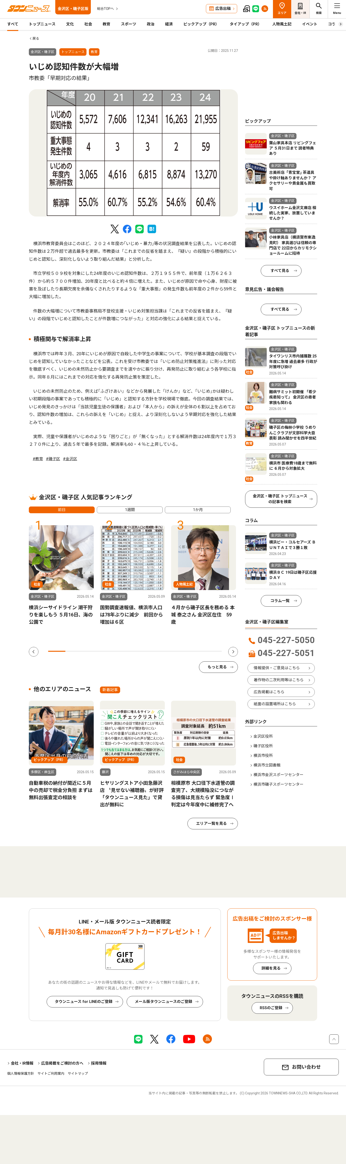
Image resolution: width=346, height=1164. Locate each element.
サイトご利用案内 (50, 1073)
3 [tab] (91, 651)
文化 (70, 24)
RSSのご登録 (271, 1008)
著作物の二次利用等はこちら (279, 680)
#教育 (38, 459)
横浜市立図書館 (266, 765)
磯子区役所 (263, 746)
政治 (150, 24)
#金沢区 (70, 459)
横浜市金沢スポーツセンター (278, 774)
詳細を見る (271, 968)
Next (233, 652)
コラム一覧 (280, 600)
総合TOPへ (105, 9)
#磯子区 (53, 459)
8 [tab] (178, 651)
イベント (309, 24)
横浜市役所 (263, 755)
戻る (35, 38)
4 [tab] (108, 651)
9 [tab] (195, 651)
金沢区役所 (263, 736)
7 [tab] (161, 651)
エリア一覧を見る (211, 823)
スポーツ (128, 24)
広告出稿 (223, 8)
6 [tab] (143, 651)
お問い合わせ (306, 1067)
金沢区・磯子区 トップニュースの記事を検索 (280, 499)
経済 (169, 24)
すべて (12, 24)
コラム (334, 24)
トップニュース (42, 24)
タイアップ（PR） (246, 24)
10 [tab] (213, 651)
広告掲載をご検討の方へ (62, 1063)
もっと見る (217, 667)
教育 (106, 24)
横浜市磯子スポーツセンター (278, 784)
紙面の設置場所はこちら (275, 704)
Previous (33, 652)
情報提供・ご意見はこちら (277, 668)
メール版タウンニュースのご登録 (163, 1001)
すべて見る (280, 270)
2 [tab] (74, 651)
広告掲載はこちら (269, 692)
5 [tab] (126, 651)
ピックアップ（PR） (201, 24)
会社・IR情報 (22, 1063)
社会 (88, 24)
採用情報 (98, 1063)
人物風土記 (281, 24)
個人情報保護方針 (20, 1073)
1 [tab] (56, 651)
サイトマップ (78, 1073)
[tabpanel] (133, 153)
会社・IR (300, 13)
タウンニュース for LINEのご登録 (83, 1001)
